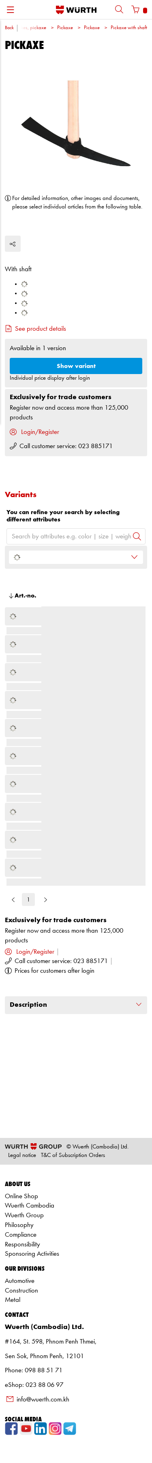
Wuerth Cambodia (29, 1205)
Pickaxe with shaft (129, 27)
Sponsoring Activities (32, 1253)
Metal (12, 1300)
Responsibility (22, 1244)
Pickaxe (65, 27)
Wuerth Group (24, 1215)
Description (76, 1004)
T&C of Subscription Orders (73, 1156)
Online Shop (21, 1196)
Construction (21, 1290)
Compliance (20, 1234)
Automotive (19, 1281)
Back (9, 28)
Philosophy (19, 1225)
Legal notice (22, 1156)
